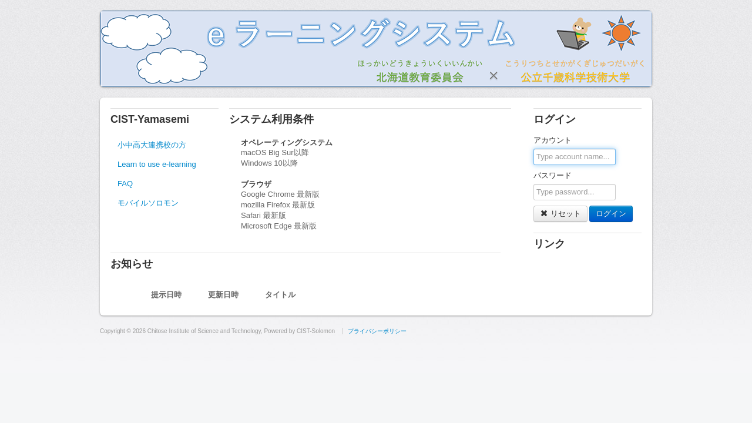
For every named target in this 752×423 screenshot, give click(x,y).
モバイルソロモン (148, 203)
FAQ (125, 183)
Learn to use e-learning (157, 164)
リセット (560, 213)
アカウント (552, 140)
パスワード (552, 175)
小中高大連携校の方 (152, 144)
